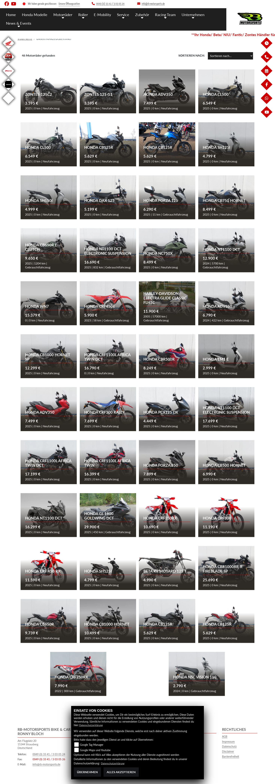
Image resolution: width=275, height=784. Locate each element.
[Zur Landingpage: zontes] (8, 91)
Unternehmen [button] (187, 14)
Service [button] (119, 14)
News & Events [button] (18, 23)
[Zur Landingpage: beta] (8, 63)
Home (11, 14)
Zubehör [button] (138, 14)
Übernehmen (87, 772)
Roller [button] (80, 14)
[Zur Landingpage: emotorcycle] (8, 104)
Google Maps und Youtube (95, 750)
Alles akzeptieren (121, 772)
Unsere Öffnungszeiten (69, 3)
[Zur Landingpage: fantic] (8, 77)
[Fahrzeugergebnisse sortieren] (230, 56)
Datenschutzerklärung (91, 725)
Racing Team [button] (160, 14)
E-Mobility (99, 14)
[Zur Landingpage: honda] (8, 49)
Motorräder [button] (61, 14)
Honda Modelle (34, 14)
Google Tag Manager (91, 744)
